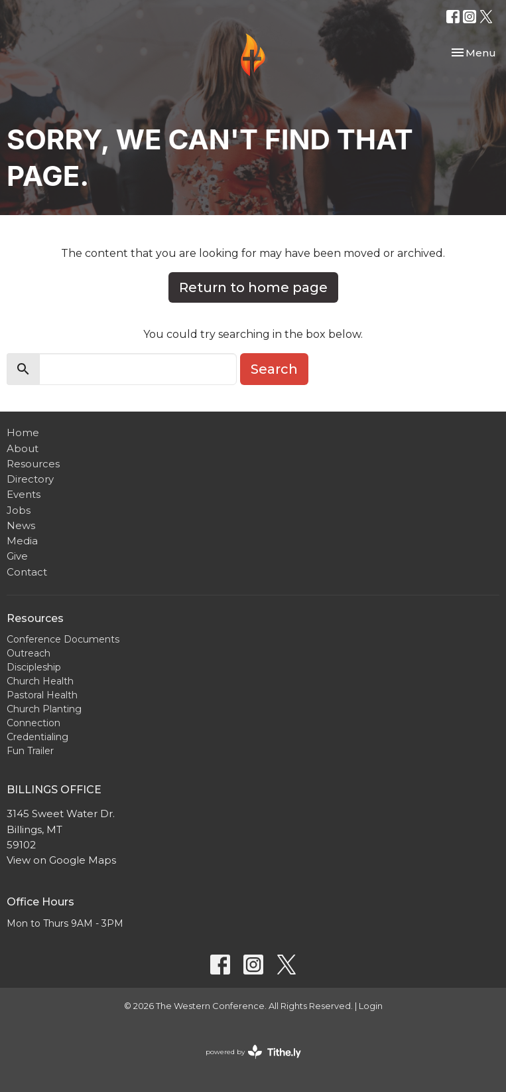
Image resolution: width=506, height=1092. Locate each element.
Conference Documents (63, 639)
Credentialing (37, 737)
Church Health (40, 681)
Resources (33, 463)
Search (274, 369)
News (21, 525)
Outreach (28, 653)
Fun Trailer (30, 751)
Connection (33, 723)
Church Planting (44, 709)
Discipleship (34, 667)
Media (22, 540)
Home (23, 432)
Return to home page (253, 287)
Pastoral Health (42, 695)
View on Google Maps (61, 860)
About (22, 448)
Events (23, 494)
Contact (27, 572)
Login (371, 1006)
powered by (253, 1052)
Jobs (19, 510)
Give (17, 556)
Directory (30, 479)
